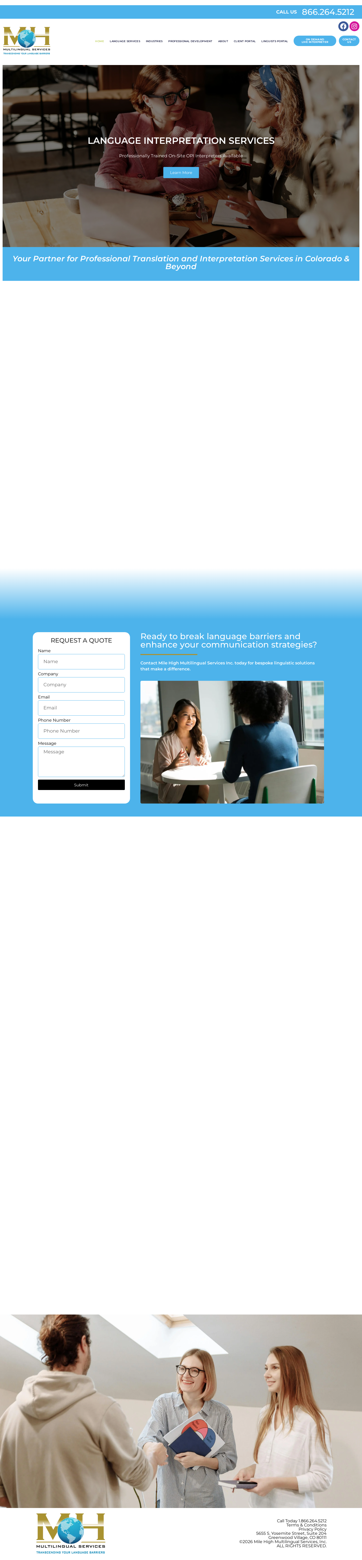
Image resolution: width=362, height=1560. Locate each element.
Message (47, 743)
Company (48, 674)
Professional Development (190, 41)
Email (44, 697)
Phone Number (54, 720)
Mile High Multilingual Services (286, 1542)
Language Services (125, 41)
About (223, 41)
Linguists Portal (274, 41)
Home (99, 41)
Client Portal (245, 41)
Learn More (181, 172)
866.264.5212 (328, 12)
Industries (154, 41)
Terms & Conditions (306, 1525)
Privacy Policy (313, 1529)
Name (44, 651)
